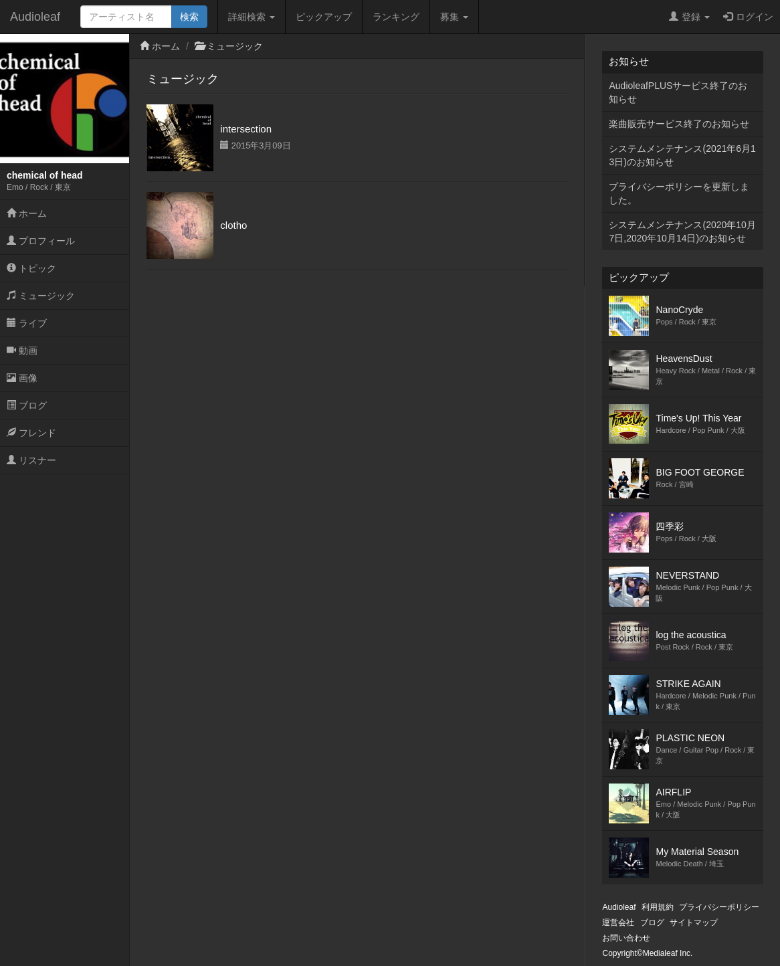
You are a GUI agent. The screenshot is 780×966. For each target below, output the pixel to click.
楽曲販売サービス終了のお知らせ (679, 123)
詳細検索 (251, 16)
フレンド (31, 432)
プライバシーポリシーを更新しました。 (679, 193)
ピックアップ (324, 16)
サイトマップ (694, 922)
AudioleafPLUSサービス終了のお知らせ (678, 92)
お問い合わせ (626, 938)
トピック (31, 268)
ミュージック (41, 295)
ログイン (748, 16)
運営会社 (618, 922)
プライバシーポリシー (719, 907)
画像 (22, 378)
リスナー (31, 460)
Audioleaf (35, 16)
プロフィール (41, 240)
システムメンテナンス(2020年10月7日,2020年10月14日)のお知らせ (682, 231)
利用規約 (658, 907)
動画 (22, 350)
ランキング (396, 16)
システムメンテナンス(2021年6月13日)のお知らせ (682, 155)
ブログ (27, 405)
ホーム (27, 213)
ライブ (27, 323)
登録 (689, 16)
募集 (454, 16)
